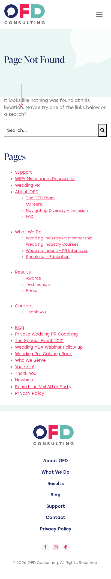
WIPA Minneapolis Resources (45, 178)
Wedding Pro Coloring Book (43, 353)
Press (31, 290)
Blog (19, 327)
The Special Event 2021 (39, 340)
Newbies (24, 380)
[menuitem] (55, 461)
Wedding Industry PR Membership (59, 238)
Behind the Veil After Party (43, 386)
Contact (24, 306)
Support (23, 172)
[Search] (51, 130)
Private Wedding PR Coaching (46, 334)
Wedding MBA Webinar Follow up (49, 347)
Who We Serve (30, 360)
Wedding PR (27, 185)
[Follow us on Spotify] (66, 547)
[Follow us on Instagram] (55, 547)
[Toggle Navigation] (99, 14)
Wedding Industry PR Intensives (57, 250)
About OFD (26, 191)
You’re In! (24, 366)
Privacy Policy (29, 393)
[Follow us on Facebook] (45, 547)
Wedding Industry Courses (52, 244)
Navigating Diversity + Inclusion (57, 210)
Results (23, 272)
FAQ (30, 216)
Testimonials (38, 284)
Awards (33, 278)
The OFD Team (40, 198)
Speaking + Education (48, 256)
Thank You (36, 312)
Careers (34, 204)
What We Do (28, 232)
